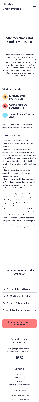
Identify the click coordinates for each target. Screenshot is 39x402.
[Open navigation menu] (34, 6)
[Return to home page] (17, 6)
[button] (19, 289)
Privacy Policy (21, 390)
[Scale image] (19, 247)
